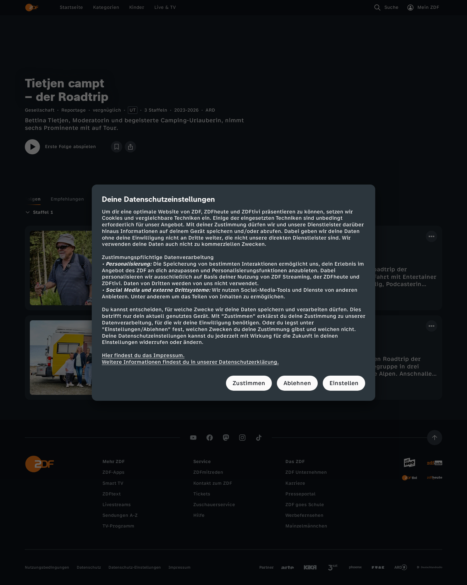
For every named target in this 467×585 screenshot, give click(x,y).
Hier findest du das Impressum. (143, 355)
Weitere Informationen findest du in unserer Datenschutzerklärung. (190, 362)
